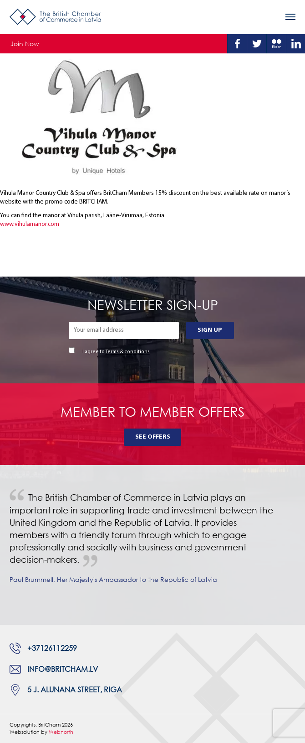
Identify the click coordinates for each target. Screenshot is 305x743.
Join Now (24, 43)
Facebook (237, 43)
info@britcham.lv (62, 669)
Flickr (276, 43)
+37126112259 (52, 648)
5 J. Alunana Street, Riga (74, 689)
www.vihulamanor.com (29, 224)
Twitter (256, 43)
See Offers (152, 437)
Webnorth (61, 732)
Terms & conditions (128, 352)
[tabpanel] (152, 545)
